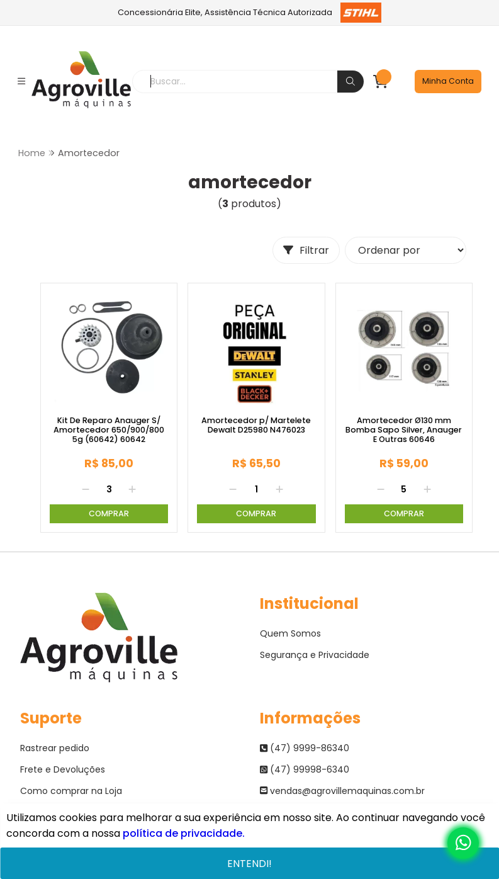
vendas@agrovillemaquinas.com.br (342, 791)
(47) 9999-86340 (304, 748)
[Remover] (85, 489)
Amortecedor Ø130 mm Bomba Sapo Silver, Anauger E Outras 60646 (403, 430)
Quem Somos (290, 633)
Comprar (109, 513)
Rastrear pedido (54, 748)
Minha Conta (448, 81)
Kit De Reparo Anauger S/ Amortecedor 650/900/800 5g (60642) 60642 (108, 430)
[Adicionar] (132, 489)
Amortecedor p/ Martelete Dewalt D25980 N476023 (256, 425)
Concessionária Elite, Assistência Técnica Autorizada (249, 13)
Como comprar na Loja (71, 791)
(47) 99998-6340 (304, 769)
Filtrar (306, 250)
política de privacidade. (184, 833)
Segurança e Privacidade (314, 655)
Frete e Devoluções (62, 769)
